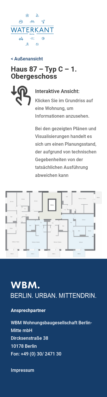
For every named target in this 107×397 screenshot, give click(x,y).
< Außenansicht (27, 59)
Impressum (22, 370)
